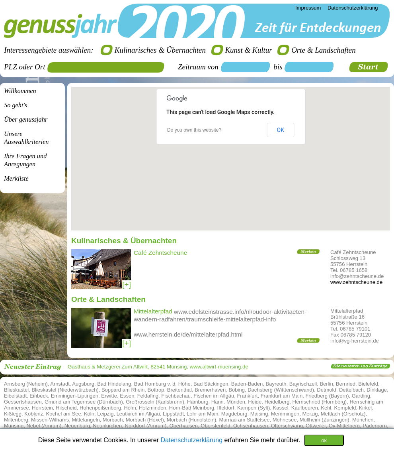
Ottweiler (316, 426)
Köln (89, 414)
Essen (127, 396)
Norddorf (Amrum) (146, 426)
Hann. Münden (228, 402)
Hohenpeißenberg (100, 408)
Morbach (113, 420)
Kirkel (365, 408)
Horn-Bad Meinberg (191, 408)
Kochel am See (63, 414)
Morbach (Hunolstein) (191, 420)
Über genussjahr (25, 119)
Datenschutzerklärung (192, 439)
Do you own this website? (194, 130)
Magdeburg (234, 414)
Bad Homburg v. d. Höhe (162, 384)
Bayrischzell (303, 384)
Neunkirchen (107, 426)
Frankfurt (247, 396)
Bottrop (156, 390)
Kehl (326, 408)
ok (324, 440)
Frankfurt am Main (281, 396)
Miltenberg (16, 420)
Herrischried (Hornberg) (320, 402)
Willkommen (20, 91)
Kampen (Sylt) (253, 408)
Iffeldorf (225, 408)
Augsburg (83, 384)
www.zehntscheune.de (356, 282)
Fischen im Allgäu (213, 396)
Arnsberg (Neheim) (26, 384)
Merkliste (16, 178)
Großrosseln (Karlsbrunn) (155, 402)
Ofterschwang (287, 426)
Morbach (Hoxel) (145, 420)
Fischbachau (176, 396)
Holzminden (152, 408)
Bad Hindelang (114, 384)
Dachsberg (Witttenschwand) (281, 390)
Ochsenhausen (250, 426)
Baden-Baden (247, 384)
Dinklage (377, 390)
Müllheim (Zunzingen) (324, 420)
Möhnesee (285, 420)
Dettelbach (351, 390)
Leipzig (105, 414)
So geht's (15, 105)
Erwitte (109, 396)
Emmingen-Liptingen (74, 396)
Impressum (308, 8)
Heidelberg (276, 402)
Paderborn (375, 426)
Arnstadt (59, 384)
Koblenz (33, 414)
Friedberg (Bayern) (327, 396)
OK (280, 130)
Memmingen (285, 414)
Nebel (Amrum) (43, 426)
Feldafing (147, 396)
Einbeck (38, 396)
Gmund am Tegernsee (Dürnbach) (84, 402)
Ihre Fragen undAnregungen (25, 160)
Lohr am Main (202, 414)
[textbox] (108, 67)
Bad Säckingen (210, 384)
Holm (130, 408)
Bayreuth (276, 384)
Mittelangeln (86, 420)
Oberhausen (184, 426)
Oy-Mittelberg (344, 426)
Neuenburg (77, 426)
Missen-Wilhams (50, 420)
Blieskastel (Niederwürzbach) (64, 390)
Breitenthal (179, 390)
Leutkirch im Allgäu (138, 414)
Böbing (236, 390)
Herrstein (42, 408)
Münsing (13, 426)
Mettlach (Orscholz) (343, 414)
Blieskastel (16, 390)
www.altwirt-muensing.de (219, 367)
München (362, 420)
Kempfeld (345, 408)
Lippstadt (173, 414)
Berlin (326, 384)
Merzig (310, 414)
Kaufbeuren (304, 408)
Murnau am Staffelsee (244, 420)
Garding (361, 396)
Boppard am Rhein (122, 390)
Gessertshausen (23, 402)
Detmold (326, 390)
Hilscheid (66, 408)
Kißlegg (12, 414)
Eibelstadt (15, 396)
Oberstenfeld (215, 426)
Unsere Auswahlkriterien (26, 138)
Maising (259, 414)
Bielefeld (368, 384)
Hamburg (197, 402)
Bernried (345, 384)
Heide (254, 402)
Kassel (281, 408)
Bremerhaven (210, 390)
